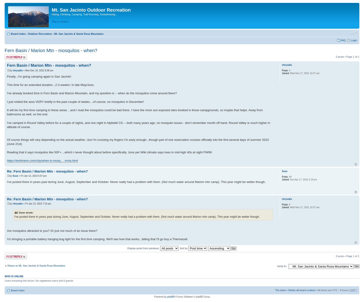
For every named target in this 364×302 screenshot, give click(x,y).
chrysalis (18, 70)
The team (280, 290)
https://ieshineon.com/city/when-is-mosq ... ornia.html (42, 160)
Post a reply (16, 57)
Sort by (193, 248)
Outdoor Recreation (40, 33)
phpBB (170, 297)
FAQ (343, 40)
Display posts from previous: (153, 248)
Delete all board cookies (301, 290)
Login (354, 40)
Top (355, 164)
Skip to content (60, 21)
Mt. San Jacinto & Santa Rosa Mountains (79, 33)
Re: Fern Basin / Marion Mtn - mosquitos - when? (47, 171)
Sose (15, 176)
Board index (18, 33)
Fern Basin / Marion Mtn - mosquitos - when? (51, 50)
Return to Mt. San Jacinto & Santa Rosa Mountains (36, 265)
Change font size (353, 33)
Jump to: (282, 266)
